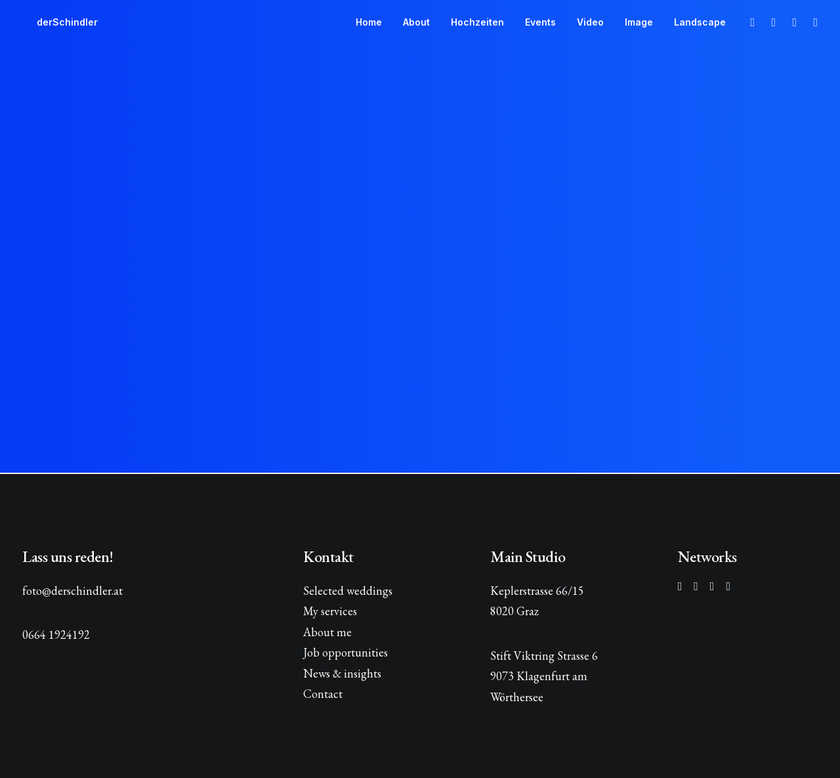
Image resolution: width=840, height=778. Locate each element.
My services (330, 610)
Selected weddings (347, 590)
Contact (323, 693)
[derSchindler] (52, 22)
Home (369, 22)
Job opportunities (345, 652)
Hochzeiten (477, 22)
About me (327, 631)
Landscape (700, 22)
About (416, 22)
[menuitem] (368, 22)
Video (590, 22)
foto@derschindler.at (72, 590)
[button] (751, 22)
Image (639, 22)
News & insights (342, 673)
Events (540, 22)
